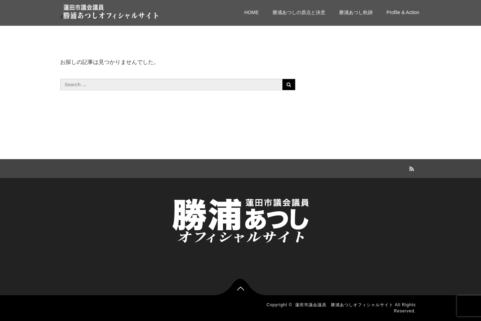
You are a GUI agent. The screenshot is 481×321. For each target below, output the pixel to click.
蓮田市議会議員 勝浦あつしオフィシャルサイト (344, 304)
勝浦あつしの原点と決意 (298, 12)
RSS (410, 168)
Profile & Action (403, 12)
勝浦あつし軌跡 (356, 12)
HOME (251, 12)
